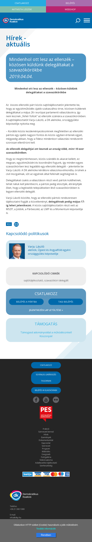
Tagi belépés (65, 301)
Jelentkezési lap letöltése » (46, 310)
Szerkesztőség (46, 465)
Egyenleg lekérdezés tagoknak (46, 377)
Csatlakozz (46, 365)
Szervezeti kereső (46, 431)
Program (46, 448)
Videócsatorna (46, 460)
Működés (46, 451)
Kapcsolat (46, 443)
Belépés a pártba (26, 301)
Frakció (46, 429)
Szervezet (46, 445)
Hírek (46, 434)
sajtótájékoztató (33, 280)
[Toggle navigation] (86, 20)
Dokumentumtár (46, 440)
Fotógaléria (46, 457)
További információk (46, 528)
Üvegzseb (46, 454)
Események (46, 437)
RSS (9, 224)
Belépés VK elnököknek (46, 390)
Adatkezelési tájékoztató (46, 462)
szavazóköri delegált (56, 280)
